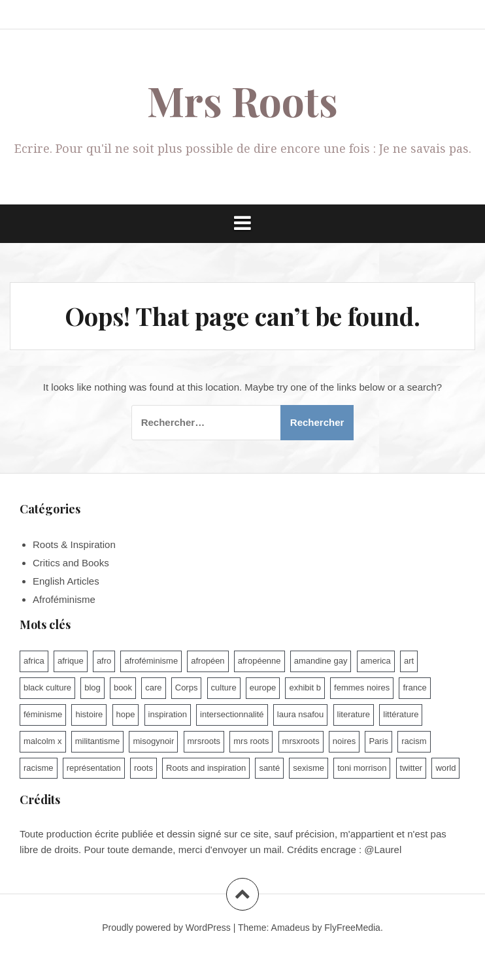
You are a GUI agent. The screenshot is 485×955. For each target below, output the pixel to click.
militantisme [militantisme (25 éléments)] (97, 741)
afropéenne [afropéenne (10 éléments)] (259, 661)
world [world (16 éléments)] (445, 768)
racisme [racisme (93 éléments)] (39, 768)
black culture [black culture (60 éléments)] (47, 687)
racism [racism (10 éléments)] (413, 741)
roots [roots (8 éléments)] (143, 768)
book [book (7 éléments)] (123, 687)
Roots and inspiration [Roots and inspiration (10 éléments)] (206, 768)
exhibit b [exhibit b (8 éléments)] (304, 687)
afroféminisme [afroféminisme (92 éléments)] (151, 661)
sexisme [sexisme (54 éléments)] (308, 768)
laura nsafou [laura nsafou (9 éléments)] (300, 714)
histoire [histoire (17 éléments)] (89, 714)
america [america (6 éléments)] (376, 661)
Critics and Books (71, 562)
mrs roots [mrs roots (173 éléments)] (251, 741)
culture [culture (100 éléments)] (224, 687)
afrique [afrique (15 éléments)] (71, 661)
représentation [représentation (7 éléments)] (94, 768)
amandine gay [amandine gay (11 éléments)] (321, 661)
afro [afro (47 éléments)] (104, 661)
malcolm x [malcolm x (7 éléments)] (43, 741)
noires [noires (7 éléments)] (344, 741)
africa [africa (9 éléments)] (34, 661)
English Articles (66, 581)
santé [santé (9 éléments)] (269, 768)
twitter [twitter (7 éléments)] (411, 768)
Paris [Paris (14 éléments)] (378, 741)
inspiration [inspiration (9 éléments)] (167, 714)
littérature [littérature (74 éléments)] (400, 714)
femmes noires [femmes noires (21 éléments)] (362, 687)
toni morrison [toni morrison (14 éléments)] (361, 768)
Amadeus (290, 927)
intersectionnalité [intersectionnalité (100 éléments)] (232, 714)
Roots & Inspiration (74, 544)
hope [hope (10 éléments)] (125, 714)
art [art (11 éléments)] (409, 661)
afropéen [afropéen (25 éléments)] (207, 661)
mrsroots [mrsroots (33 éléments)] (204, 741)
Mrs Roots (242, 100)
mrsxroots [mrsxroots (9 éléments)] (301, 741)
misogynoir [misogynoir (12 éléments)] (153, 741)
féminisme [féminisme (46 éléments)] (43, 714)
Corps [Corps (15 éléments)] (186, 687)
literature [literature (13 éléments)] (354, 714)
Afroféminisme (64, 599)
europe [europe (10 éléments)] (263, 687)
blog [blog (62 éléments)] (92, 687)
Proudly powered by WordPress (166, 927)
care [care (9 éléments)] (153, 687)
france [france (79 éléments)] (414, 687)
